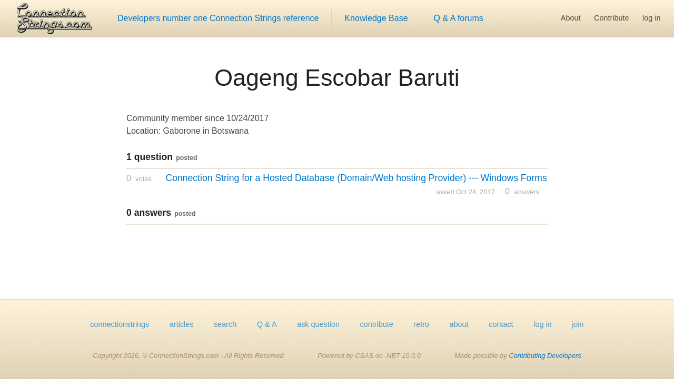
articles (182, 324)
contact (501, 324)
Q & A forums (458, 18)
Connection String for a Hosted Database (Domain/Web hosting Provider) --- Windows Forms (356, 178)
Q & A (267, 324)
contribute (376, 324)
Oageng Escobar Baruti (337, 77)
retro (421, 324)
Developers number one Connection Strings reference (218, 18)
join (577, 324)
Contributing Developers (545, 356)
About (571, 18)
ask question (318, 324)
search (225, 324)
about (459, 324)
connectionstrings (119, 324)
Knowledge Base (376, 18)
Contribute (611, 18)
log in (651, 18)
